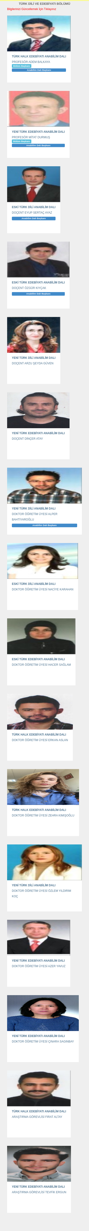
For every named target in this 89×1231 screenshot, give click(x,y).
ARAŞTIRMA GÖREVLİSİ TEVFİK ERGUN (39, 1192)
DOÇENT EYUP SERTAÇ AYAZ (32, 212)
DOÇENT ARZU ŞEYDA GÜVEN (32, 363)
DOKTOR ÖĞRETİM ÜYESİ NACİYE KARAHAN (42, 589)
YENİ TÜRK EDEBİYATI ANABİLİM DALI (38, 131)
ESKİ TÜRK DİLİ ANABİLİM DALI (34, 207)
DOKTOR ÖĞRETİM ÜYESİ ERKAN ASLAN (40, 740)
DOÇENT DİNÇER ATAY (27, 438)
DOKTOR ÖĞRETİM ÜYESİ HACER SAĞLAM (41, 664)
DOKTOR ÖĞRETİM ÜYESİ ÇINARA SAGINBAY (43, 1041)
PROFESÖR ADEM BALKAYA (31, 62)
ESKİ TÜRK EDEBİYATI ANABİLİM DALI (38, 282)
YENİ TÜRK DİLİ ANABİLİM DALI (34, 358)
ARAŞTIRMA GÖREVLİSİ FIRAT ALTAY (37, 1117)
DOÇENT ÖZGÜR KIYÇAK (29, 288)
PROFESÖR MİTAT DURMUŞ (31, 137)
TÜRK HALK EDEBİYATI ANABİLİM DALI (39, 56)
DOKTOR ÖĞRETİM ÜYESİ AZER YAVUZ (39, 966)
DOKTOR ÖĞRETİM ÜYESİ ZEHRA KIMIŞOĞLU (43, 815)
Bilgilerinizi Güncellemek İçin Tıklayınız (31, 9)
